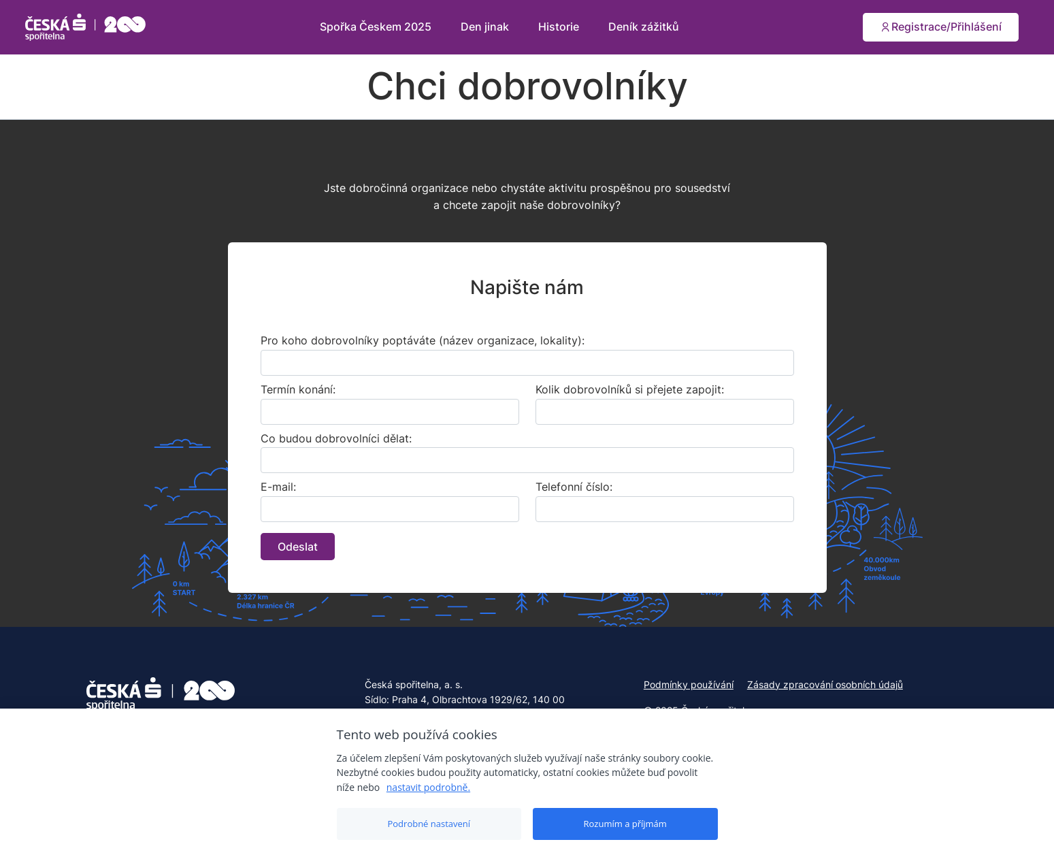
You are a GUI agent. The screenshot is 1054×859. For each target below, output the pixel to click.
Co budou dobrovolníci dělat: (336, 438)
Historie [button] (560, 26)
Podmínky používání (689, 684)
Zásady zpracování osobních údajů (825, 684)
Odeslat (298, 546)
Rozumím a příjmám (625, 823)
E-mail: (278, 486)
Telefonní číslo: (574, 486)
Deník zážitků (643, 26)
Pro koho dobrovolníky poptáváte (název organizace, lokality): (422, 340)
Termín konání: (298, 389)
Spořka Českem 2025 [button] (377, 26)
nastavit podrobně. (428, 787)
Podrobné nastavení (428, 823)
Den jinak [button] (486, 26)
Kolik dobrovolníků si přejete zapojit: (630, 389)
